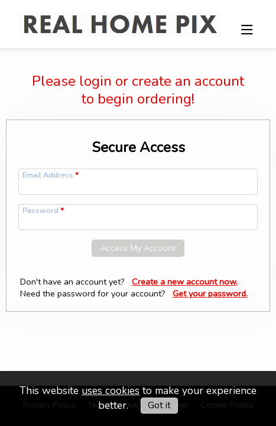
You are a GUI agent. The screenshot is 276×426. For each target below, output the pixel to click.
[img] (120, 17)
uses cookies (110, 390)
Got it (159, 405)
